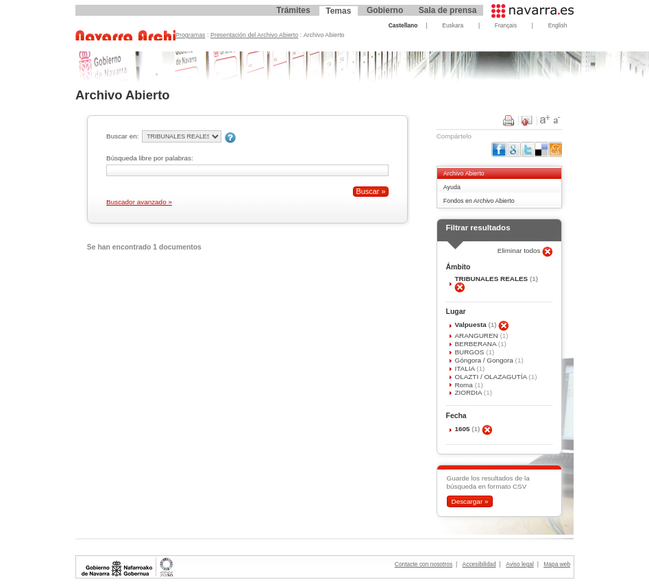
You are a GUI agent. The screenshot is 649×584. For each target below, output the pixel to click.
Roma (464, 385)
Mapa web (556, 564)
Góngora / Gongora (484, 360)
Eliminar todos (520, 250)
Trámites (293, 10)
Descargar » (469, 501)
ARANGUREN (477, 335)
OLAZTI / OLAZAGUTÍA (491, 376)
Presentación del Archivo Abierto (254, 35)
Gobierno (385, 10)
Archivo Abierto (464, 173)
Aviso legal (520, 564)
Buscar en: (122, 136)
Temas (338, 11)
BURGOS (470, 352)
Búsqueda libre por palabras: (149, 158)
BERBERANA (476, 344)
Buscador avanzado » (139, 202)
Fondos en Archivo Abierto (479, 200)
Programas (190, 35)
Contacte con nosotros (423, 564)
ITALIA (465, 368)
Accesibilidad (479, 564)
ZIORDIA (468, 392)
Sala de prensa (448, 10)
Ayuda (452, 187)
